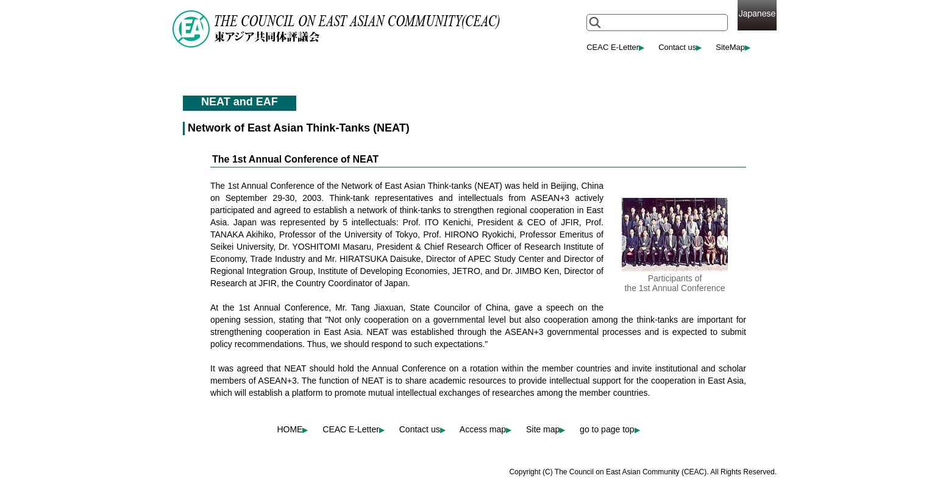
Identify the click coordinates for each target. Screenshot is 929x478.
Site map (545, 429)
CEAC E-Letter (615, 47)
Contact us (680, 47)
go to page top (610, 429)
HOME (292, 429)
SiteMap (733, 47)
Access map (485, 429)
